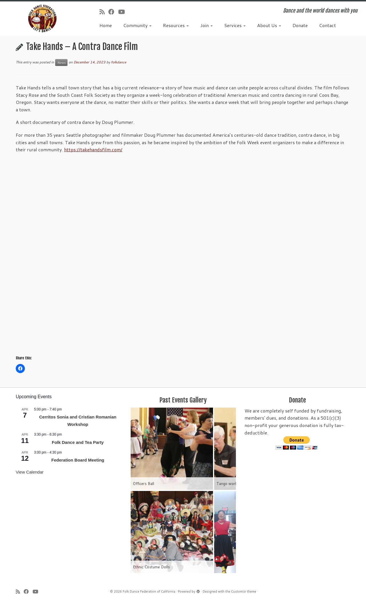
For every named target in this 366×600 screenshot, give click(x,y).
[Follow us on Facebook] (113, 11)
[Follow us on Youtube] (123, 11)
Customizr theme (243, 591)
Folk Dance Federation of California (149, 591)
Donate (300, 25)
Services (235, 25)
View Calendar (29, 472)
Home (106, 25)
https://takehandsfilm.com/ (93, 149)
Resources (176, 25)
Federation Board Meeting (77, 460)
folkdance (118, 62)
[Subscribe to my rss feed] (104, 11)
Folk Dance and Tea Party (78, 442)
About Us (269, 25)
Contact (327, 25)
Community (137, 25)
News (61, 63)
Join (206, 25)
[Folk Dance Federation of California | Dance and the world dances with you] (42, 18)
